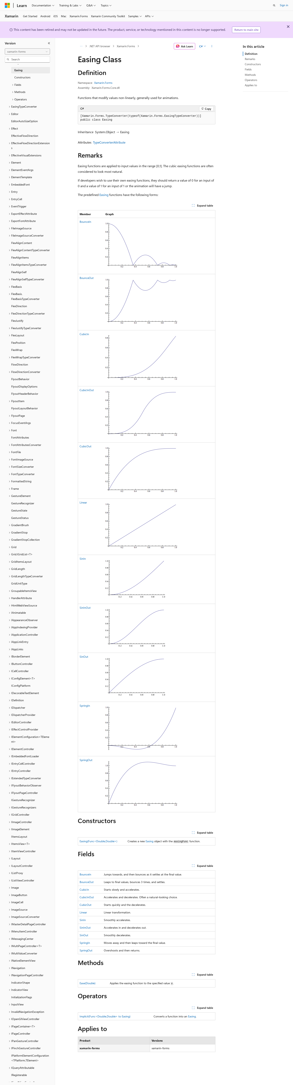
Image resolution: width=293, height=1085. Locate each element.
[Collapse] (49, 43)
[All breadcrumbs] (81, 46)
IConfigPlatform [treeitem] (20, 685)
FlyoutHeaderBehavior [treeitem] (24, 394)
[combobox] (27, 51)
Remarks (250, 59)
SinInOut (85, 607)
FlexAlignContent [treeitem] (21, 243)
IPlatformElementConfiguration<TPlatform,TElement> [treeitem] (30, 1058)
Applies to (251, 85)
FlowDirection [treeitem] (19, 364)
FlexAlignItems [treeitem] (20, 257)
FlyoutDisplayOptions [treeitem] (24, 386)
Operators (251, 80)
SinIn (83, 558)
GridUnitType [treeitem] (19, 583)
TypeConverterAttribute (109, 142)
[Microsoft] (7, 5)
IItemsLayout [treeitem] (19, 836)
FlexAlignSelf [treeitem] (18, 272)
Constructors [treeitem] (22, 77)
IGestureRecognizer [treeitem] (23, 800)
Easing (103, 195)
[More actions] (211, 46)
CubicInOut (87, 390)
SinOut (84, 656)
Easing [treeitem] (18, 70)
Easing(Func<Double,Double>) (98, 841)
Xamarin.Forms (126, 46)
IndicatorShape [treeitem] (20, 982)
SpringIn (85, 705)
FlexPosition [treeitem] (18, 343)
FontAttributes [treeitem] (20, 437)
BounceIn (85, 222)
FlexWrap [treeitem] (16, 350)
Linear (83, 502)
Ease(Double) (87, 983)
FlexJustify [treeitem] (17, 321)
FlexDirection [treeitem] (19, 306)
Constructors (253, 64)
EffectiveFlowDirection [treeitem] (24, 136)
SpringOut (86, 760)
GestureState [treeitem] (19, 510)
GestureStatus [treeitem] (20, 518)
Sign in (284, 5)
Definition (251, 54)
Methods (250, 75)
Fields (248, 69)
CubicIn (84, 334)
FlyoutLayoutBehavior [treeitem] (24, 408)
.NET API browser (99, 46)
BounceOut (87, 278)
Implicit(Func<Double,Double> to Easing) (105, 1016)
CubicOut (85, 446)
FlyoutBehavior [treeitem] (20, 379)
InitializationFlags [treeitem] (21, 997)
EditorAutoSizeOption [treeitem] (24, 121)
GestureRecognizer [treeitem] (22, 503)
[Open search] (274, 5)
